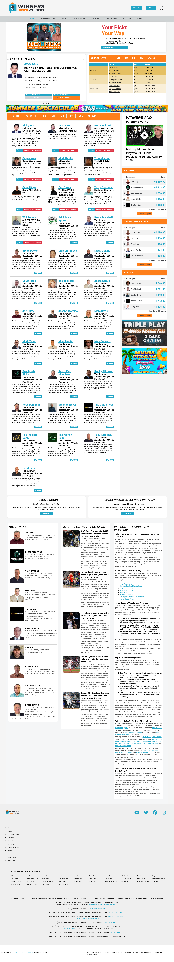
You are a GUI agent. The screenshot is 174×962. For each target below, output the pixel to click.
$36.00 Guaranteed (68, 179)
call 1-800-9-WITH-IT (116, 916)
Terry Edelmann (103, 187)
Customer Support (13, 847)
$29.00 (19, 150)
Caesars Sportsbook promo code (148, 741)
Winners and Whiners (24, 952)
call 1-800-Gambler (116, 932)
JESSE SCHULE (31, 590)
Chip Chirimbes (67, 250)
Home (32, 19)
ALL (111, 58)
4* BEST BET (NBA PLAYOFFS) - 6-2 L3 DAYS (31, 222)
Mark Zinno (29, 341)
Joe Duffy (113, 77)
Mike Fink (64, 125)
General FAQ (12, 860)
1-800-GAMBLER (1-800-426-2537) (102, 904)
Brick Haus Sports (65, 219)
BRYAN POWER (31, 666)
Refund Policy (12, 857)
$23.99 (55, 179)
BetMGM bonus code (127, 741)
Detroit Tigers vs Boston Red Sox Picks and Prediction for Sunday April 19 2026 (95, 659)
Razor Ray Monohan (64, 373)
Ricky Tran (73, 64)
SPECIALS (92, 116)
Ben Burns (64, 187)
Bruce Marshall (103, 217)
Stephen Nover (115, 89)
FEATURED (15, 116)
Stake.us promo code (144, 752)
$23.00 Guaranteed (68, 150)
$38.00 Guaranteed (104, 179)
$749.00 (74, 243)
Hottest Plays (62, 59)
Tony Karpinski (115, 83)
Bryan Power (114, 70)
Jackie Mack (66, 280)
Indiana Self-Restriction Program (87, 918)
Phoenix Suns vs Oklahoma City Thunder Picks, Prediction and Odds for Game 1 (95, 616)
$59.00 (91, 150)
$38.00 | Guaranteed (25, 95)
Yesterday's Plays (13, 834)
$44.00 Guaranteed (32, 150)
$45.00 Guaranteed (32, 179)
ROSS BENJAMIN (32, 705)
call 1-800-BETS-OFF (116, 912)
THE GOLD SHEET (32, 609)
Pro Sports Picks (115, 80)
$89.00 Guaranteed (104, 150)
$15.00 (55, 150)
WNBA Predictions (127, 595)
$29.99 (19, 179)
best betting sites (121, 728)
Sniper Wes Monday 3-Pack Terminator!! (31, 162)
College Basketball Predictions (132, 597)
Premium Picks (111, 19)
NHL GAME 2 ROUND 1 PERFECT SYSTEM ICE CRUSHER (104, 131)
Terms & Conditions (14, 854)
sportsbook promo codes (152, 737)
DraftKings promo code (124, 743)
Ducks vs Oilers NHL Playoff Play (104, 191)
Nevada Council (70, 928)
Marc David (101, 311)
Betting (140, 19)
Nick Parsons (114, 92)
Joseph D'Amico (68, 311)
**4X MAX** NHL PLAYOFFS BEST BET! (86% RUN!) (66, 192)
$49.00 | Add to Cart (75, 95)
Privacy (10, 851)
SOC (142, 58)
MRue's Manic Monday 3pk (65, 162)
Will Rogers (29, 217)
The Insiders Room (142, 881)
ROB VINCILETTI (32, 628)
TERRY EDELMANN (32, 686)
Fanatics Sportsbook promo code (145, 743)
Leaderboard (79, 19)
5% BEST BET (31, 116)
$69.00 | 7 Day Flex (31, 98)
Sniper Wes (29, 158)
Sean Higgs (29, 187)
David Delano (102, 250)
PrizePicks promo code (123, 752)
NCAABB (151, 58)
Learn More (107, 47)
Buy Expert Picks (48, 19)
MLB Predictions (126, 590)
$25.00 (91, 179)
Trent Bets (28, 468)
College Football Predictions (131, 586)
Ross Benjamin (31, 404)
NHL (134, 58)
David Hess (113, 67)
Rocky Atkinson (103, 371)
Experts (64, 19)
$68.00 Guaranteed (32, 209)
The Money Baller (65, 436)
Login (150, 8)
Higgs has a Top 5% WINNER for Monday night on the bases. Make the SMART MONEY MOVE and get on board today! (26, 198)
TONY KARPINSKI (32, 571)
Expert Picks (11, 841)
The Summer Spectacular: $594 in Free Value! (68, 226)
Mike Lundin (65, 341)
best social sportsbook (133, 732)
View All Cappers (144, 214)
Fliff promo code (151, 750)
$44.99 (19, 209)
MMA (81, 116)
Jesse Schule (102, 280)
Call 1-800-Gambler (109, 922)
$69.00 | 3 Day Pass (74, 97)
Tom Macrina (102, 158)
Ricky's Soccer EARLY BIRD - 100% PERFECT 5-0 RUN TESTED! (31, 132)
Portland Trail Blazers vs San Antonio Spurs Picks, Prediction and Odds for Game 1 (95, 575)
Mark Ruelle (65, 158)
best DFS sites (157, 728)
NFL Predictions (126, 584)
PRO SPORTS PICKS (33, 552)
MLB (118, 58)
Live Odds (127, 19)
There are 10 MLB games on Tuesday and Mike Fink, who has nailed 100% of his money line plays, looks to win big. (62, 136)
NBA (126, 58)
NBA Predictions (126, 588)
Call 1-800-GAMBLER (97, 908)
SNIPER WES (30, 647)
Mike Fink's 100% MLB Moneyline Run (67, 129)
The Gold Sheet (115, 73)
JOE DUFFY (29, 533)
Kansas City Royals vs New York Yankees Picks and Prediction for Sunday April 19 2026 (95, 695)
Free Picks (95, 19)
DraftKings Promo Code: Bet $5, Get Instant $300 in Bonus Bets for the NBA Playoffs (95, 533)
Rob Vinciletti (114, 86)
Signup (136, 8)
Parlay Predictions (127, 599)
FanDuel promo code (123, 746)
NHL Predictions (126, 592)
